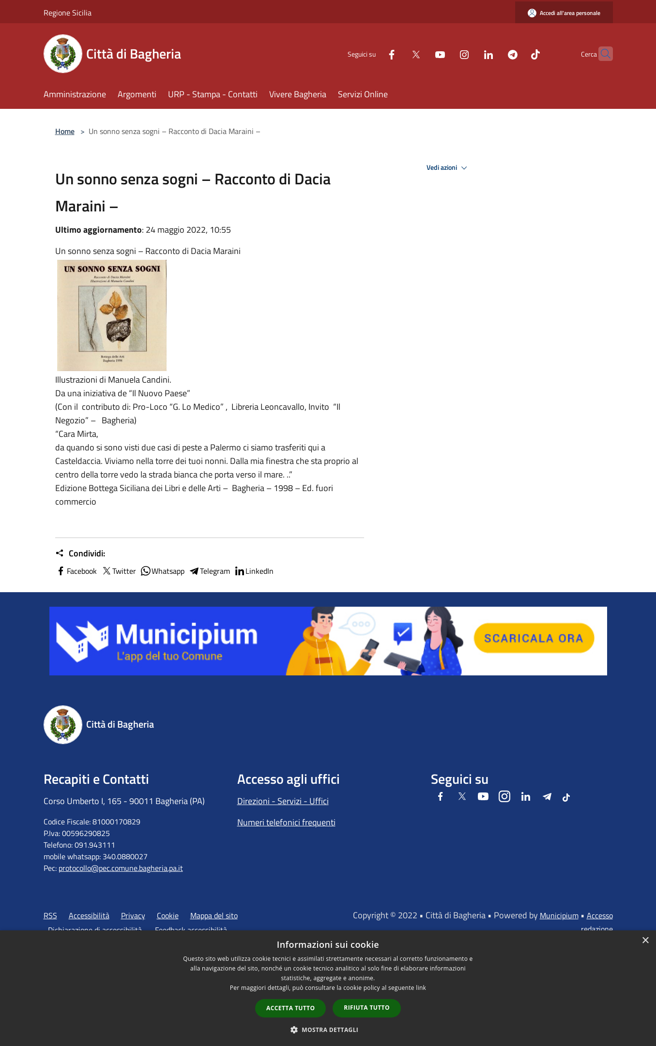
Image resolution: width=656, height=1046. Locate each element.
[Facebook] (372, 53)
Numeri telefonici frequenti (286, 822)
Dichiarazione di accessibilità (95, 930)
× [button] (645, 940)
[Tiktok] (516, 53)
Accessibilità (89, 915)
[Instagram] (445, 53)
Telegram (209, 571)
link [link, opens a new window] (421, 988)
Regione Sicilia (68, 12)
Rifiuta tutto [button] (367, 1007)
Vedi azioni (448, 168)
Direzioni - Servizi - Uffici (283, 800)
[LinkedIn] (469, 53)
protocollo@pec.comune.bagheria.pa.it (121, 868)
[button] (328, 1029)
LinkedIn (254, 571)
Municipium (559, 915)
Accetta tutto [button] (290, 1008)
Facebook (76, 571)
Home (65, 131)
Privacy (133, 915)
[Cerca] (601, 53)
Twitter (118, 571)
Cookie (168, 915)
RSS (50, 915)
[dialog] (328, 988)
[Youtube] (421, 53)
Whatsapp (162, 571)
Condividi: (80, 553)
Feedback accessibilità (191, 930)
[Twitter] (397, 53)
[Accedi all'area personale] (564, 12)
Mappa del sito (214, 915)
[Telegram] (493, 53)
